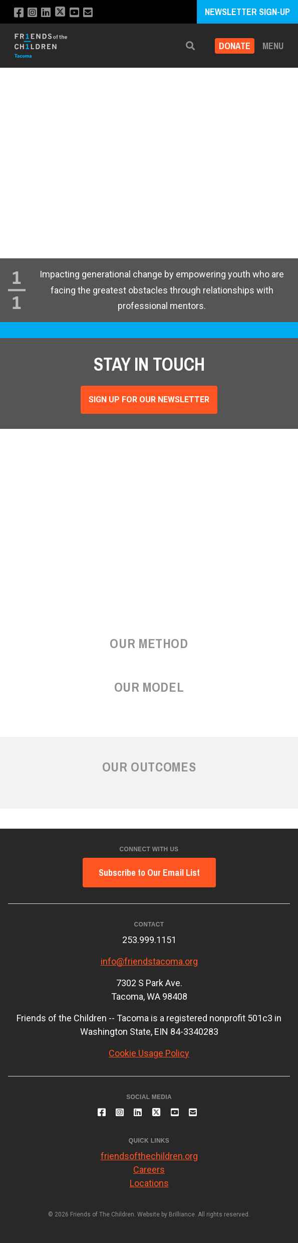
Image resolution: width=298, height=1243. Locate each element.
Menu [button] (272, 46)
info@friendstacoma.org (149, 961)
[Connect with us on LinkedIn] (46, 13)
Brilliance (182, 1214)
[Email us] (88, 13)
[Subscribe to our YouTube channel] (74, 13)
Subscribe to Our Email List (149, 872)
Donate (234, 46)
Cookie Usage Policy (149, 1053)
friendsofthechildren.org (149, 1156)
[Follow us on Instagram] (32, 13)
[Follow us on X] (60, 13)
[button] (190, 46)
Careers (149, 1169)
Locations (149, 1183)
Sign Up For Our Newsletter (149, 399)
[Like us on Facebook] (19, 13)
